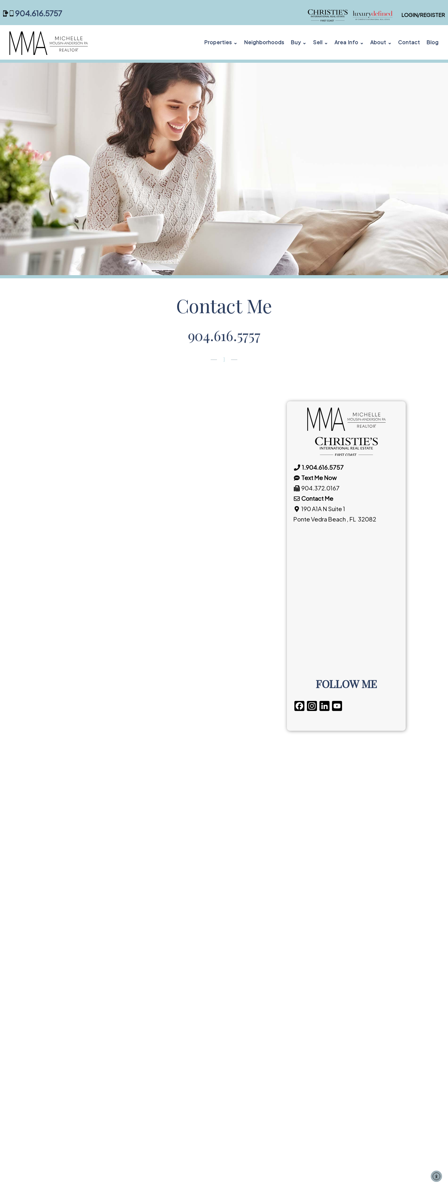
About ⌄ (381, 42)
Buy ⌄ (299, 42)
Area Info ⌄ (349, 42)
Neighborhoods (264, 42)
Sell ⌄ (320, 42)
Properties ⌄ (221, 42)
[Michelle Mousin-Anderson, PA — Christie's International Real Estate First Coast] (352, 15)
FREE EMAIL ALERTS (170, 1006)
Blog (432, 42)
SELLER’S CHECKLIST (270, 987)
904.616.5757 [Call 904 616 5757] (38, 13)
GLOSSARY (158, 1040)
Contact (409, 42)
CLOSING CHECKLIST (171, 1029)
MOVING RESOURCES (171, 1017)
